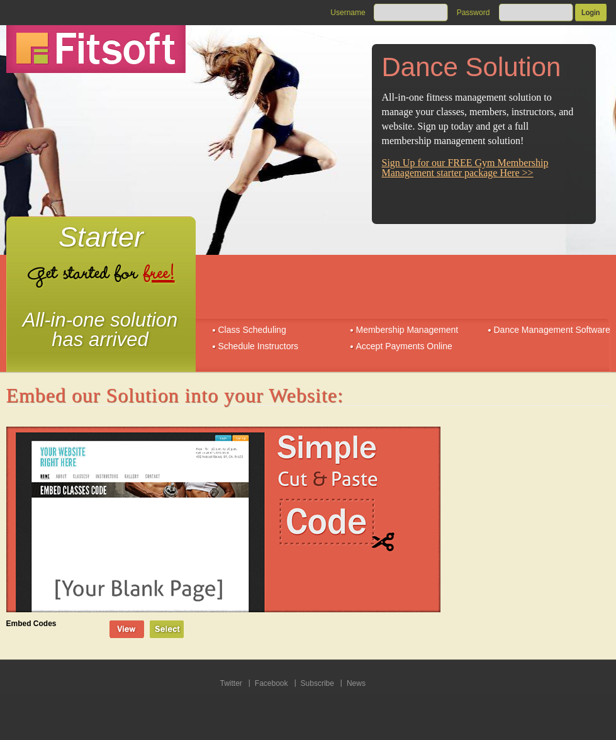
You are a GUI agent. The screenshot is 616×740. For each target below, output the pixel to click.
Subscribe (317, 683)
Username (347, 12)
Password (473, 12)
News (356, 683)
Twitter (231, 683)
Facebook (271, 683)
